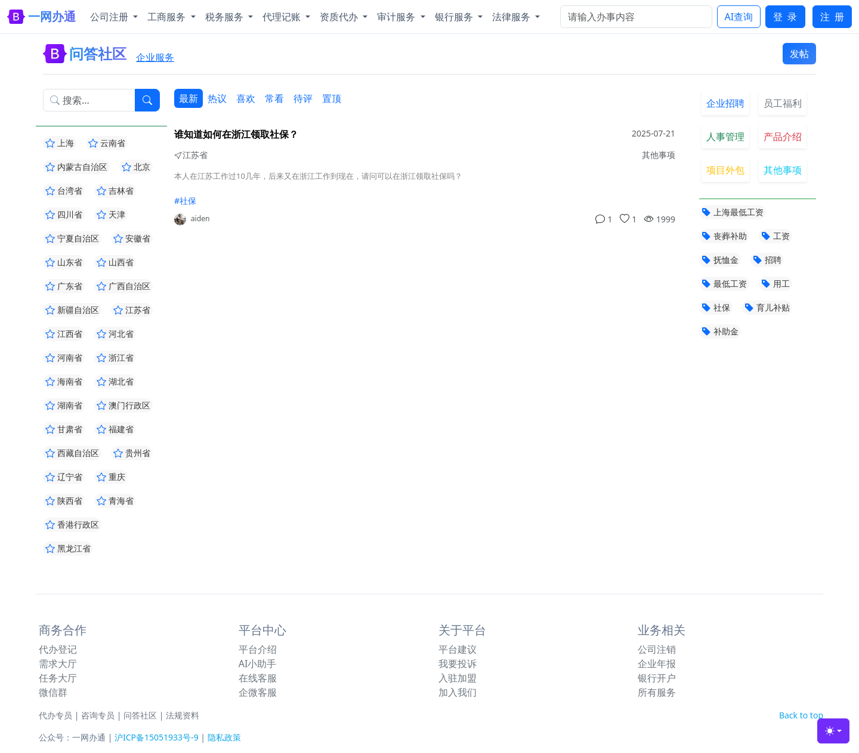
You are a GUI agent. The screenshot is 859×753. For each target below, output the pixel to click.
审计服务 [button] (397, 16)
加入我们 (457, 692)
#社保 (185, 200)
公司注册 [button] (110, 16)
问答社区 (140, 715)
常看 (274, 98)
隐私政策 (224, 737)
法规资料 (182, 715)
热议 (217, 98)
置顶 (331, 98)
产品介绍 (783, 136)
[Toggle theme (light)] (833, 730)
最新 (188, 98)
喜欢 (245, 98)
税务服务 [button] (225, 16)
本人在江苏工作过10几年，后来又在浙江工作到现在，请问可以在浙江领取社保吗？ (318, 176)
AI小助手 (258, 663)
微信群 (53, 692)
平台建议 (457, 649)
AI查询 (739, 16)
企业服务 (155, 57)
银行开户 (657, 677)
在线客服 (258, 677)
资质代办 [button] (340, 16)
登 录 (785, 16)
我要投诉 (457, 663)
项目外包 (725, 169)
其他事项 (783, 169)
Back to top (801, 715)
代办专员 (55, 715)
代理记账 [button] (282, 16)
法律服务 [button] (512, 16)
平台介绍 (258, 649)
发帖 (799, 53)
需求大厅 (58, 663)
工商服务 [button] (167, 16)
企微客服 (258, 692)
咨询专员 (98, 715)
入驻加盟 (457, 677)
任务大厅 (58, 677)
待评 (303, 98)
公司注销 (657, 649)
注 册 (832, 16)
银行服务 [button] (455, 16)
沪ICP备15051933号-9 (157, 737)
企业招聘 (725, 103)
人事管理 (725, 136)
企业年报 (657, 663)
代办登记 (58, 649)
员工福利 (783, 103)
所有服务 (657, 692)
